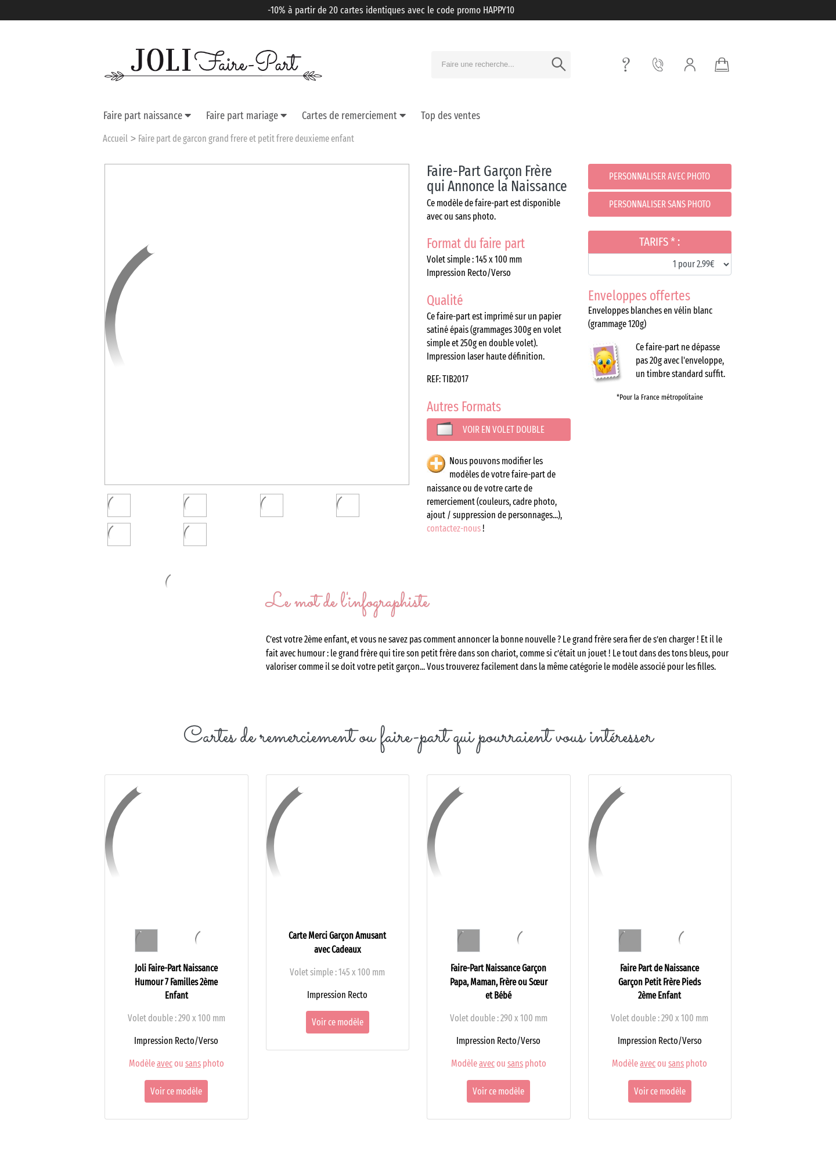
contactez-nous (454, 528)
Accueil (115, 138)
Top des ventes (450, 115)
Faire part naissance (147, 115)
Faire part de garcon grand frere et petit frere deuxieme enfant (246, 138)
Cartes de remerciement (354, 115)
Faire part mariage (246, 115)
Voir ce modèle (176, 1091)
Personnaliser (659, 176)
